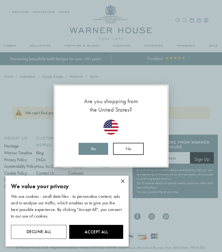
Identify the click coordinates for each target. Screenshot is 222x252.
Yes (93, 149)
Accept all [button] (96, 232)
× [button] (122, 181)
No (128, 149)
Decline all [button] (39, 231)
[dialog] (67, 211)
